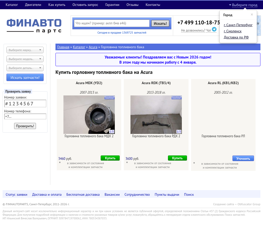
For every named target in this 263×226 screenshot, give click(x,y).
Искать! (160, 23)
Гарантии (112, 4)
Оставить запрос (85, 4)
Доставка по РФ (236, 37)
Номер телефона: (17, 111)
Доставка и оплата (47, 194)
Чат (211, 30)
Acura (93, 47)
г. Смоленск (233, 31)
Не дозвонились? (193, 30)
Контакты (153, 4)
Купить (110, 158)
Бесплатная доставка (83, 194)
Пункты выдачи (167, 194)
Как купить (56, 4)
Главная (63, 47)
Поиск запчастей (235, 215)
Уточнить (243, 158)
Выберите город (244, 5)
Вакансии (112, 194)
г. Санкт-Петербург (238, 25)
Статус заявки (16, 194)
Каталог (12, 4)
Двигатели (33, 4)
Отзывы (132, 4)
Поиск (189, 194)
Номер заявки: (15, 97)
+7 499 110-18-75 (198, 22)
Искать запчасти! (25, 77)
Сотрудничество (137, 194)
